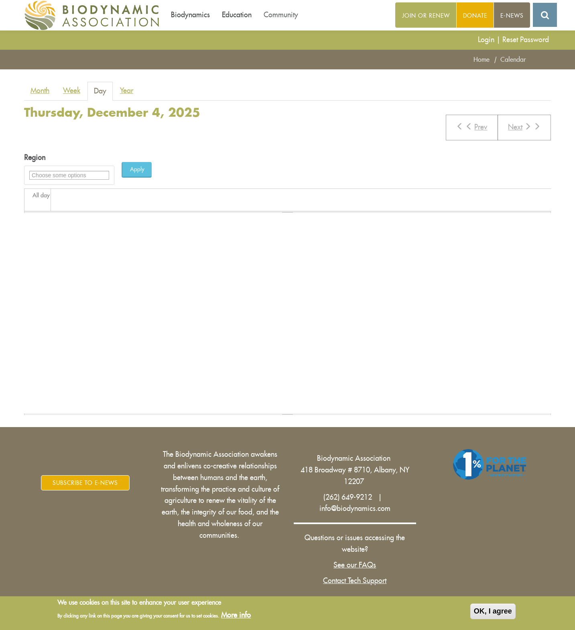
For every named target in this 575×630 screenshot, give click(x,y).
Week (71, 90)
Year (126, 90)
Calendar (513, 60)
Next (524, 127)
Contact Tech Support (354, 580)
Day (103, 93)
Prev (471, 127)
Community (281, 14)
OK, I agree (493, 612)
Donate (475, 15)
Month (39, 90)
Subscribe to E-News (85, 483)
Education (237, 14)
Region (34, 157)
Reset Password (525, 39)
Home (481, 60)
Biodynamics (190, 14)
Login (486, 39)
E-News (512, 15)
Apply (137, 169)
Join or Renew (426, 15)
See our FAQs (354, 565)
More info (236, 615)
